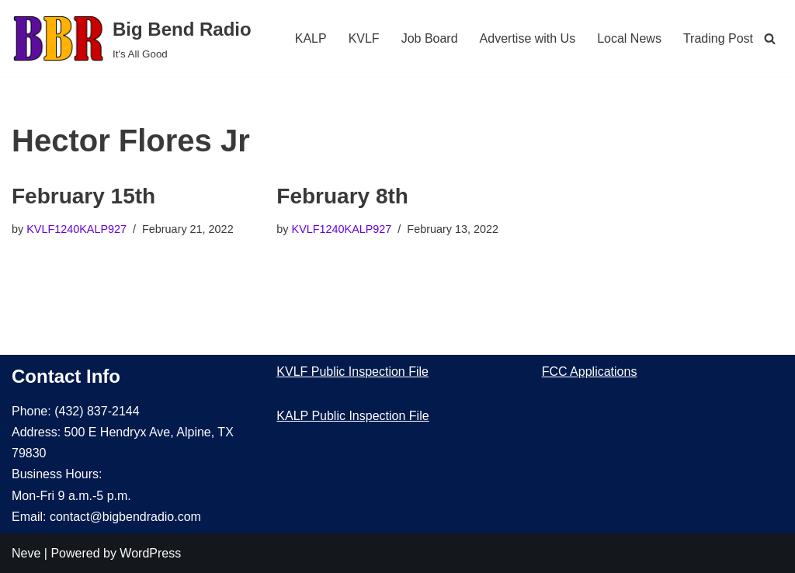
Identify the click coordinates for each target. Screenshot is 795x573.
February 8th (342, 196)
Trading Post (718, 38)
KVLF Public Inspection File (352, 371)
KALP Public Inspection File (352, 415)
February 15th (83, 196)
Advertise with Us (528, 38)
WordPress (150, 553)
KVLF (364, 38)
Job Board (429, 38)
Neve (26, 553)
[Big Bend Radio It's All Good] (132, 38)
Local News (629, 38)
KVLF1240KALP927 (76, 229)
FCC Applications (589, 371)
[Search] (770, 38)
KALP (311, 38)
